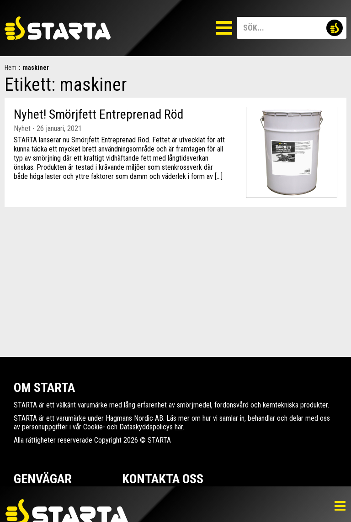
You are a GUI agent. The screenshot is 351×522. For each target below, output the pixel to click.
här (179, 427)
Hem (10, 67)
